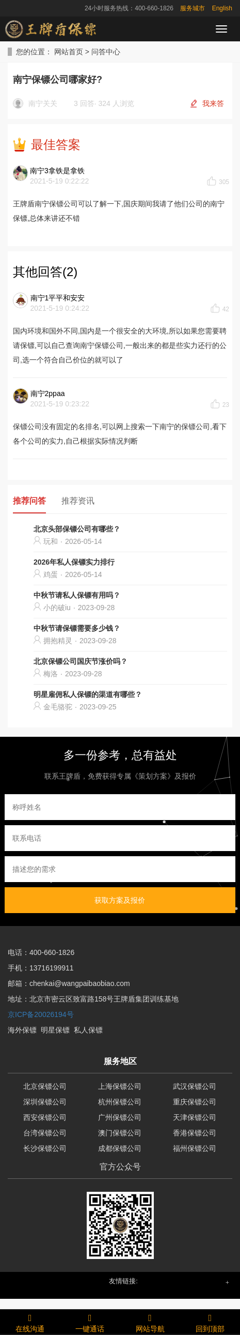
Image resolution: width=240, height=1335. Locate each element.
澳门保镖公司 (119, 1133)
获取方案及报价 (119, 900)
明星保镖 (55, 1030)
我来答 (213, 103)
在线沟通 (30, 1321)
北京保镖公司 (45, 1086)
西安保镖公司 (45, 1117)
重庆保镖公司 (194, 1102)
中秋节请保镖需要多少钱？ (77, 628)
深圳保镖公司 (45, 1102)
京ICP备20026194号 (41, 1014)
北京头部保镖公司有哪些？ (77, 529)
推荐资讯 (77, 500)
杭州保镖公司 (119, 1102)
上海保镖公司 (119, 1086)
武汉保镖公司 (194, 1086)
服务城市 (192, 8)
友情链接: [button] (123, 1281)
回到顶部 (210, 1321)
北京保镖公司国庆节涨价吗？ (80, 661)
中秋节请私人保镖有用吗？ (77, 595)
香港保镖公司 (194, 1133)
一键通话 (90, 1321)
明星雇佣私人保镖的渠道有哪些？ (88, 694)
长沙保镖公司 (45, 1148)
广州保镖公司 (119, 1117)
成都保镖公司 (119, 1148)
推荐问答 (29, 500)
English (222, 8)
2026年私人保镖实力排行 (74, 562)
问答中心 (105, 52)
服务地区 (120, 1061)
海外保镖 (22, 1030)
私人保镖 (88, 1030)
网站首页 (68, 52)
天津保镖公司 (194, 1117)
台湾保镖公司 (45, 1133)
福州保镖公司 (194, 1148)
